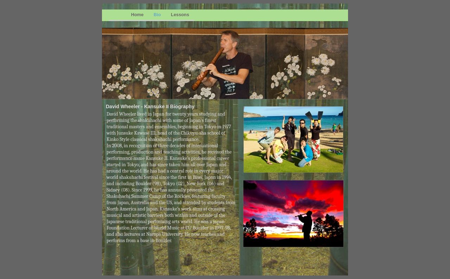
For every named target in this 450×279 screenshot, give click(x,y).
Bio (158, 14)
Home (138, 14)
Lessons (180, 14)
